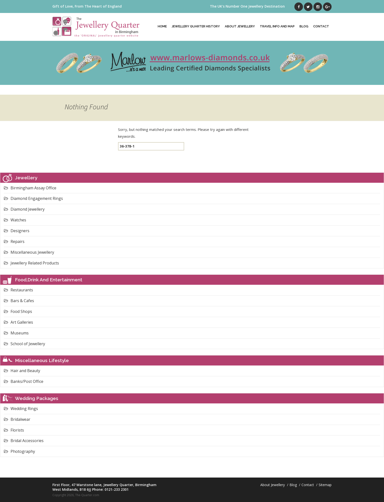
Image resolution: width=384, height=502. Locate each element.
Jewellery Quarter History (196, 26)
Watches (15, 220)
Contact (321, 26)
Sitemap (325, 484)
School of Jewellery (24, 343)
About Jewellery (240, 26)
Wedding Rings (21, 408)
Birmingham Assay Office (30, 188)
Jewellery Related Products (31, 263)
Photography (19, 451)
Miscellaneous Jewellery (29, 252)
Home (162, 26)
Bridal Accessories (24, 440)
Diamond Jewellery (24, 209)
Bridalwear (17, 419)
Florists (14, 430)
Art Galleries (18, 322)
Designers (16, 230)
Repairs (14, 241)
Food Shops (18, 311)
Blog (304, 26)
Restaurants (18, 290)
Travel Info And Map (277, 26)
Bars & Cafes (19, 300)
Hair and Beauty (22, 370)
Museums (16, 333)
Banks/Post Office (23, 381)
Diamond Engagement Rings (33, 198)
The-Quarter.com (87, 495)
